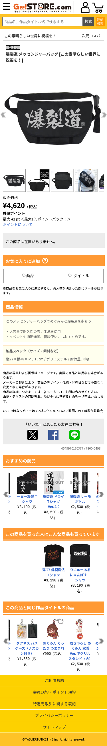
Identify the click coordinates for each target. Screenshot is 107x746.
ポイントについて (18, 224)
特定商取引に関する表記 (54, 703)
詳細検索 (100, 21)
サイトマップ (54, 727)
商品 (28, 275)
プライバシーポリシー (54, 715)
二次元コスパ (89, 35)
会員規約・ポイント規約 (54, 692)
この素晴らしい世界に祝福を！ (30, 35)
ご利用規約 (54, 680)
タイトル (78, 275)
